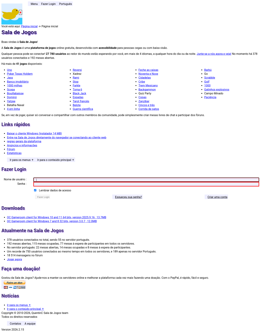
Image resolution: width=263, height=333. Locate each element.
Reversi (77, 70)
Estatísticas (14, 153)
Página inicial (29, 26)
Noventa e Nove (148, 73)
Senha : (21, 183)
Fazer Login (48, 4)
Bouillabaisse (15, 93)
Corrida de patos (148, 109)
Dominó (12, 97)
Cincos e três (146, 105)
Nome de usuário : (15, 179)
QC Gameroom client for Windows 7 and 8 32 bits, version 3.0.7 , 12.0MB (52, 221)
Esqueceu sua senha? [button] (128, 197)
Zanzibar (143, 101)
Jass (10, 77)
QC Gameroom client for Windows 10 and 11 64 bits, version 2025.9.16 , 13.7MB (56, 217)
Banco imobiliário (18, 81)
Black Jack (79, 93)
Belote (77, 105)
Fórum (11, 149)
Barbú (208, 70)
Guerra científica (83, 109)
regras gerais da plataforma (24, 141)
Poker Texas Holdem (20, 73)
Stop (76, 81)
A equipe (30, 323)
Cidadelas (144, 77)
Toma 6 (77, 89)
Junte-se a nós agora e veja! (214, 54)
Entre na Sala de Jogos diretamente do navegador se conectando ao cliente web (56, 137)
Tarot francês (81, 101)
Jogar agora (14, 259)
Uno (9, 70)
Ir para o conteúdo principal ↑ (55, 160)
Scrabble (209, 77)
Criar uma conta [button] (217, 197)
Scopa (11, 89)
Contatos (15, 323)
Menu (34, 4)
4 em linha (13, 109)
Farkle (76, 85)
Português (65, 4)
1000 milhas (14, 85)
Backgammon (147, 89)
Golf (206, 81)
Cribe (141, 81)
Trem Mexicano (148, 85)
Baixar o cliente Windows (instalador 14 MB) (34, 133)
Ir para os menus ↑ (22, 160)
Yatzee (11, 101)
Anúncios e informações (22, 145)
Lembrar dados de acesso (55, 190)
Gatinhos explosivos (216, 89)
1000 (207, 85)
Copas (142, 97)
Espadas (78, 97)
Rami (76, 77)
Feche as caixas (148, 70)
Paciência (210, 97)
